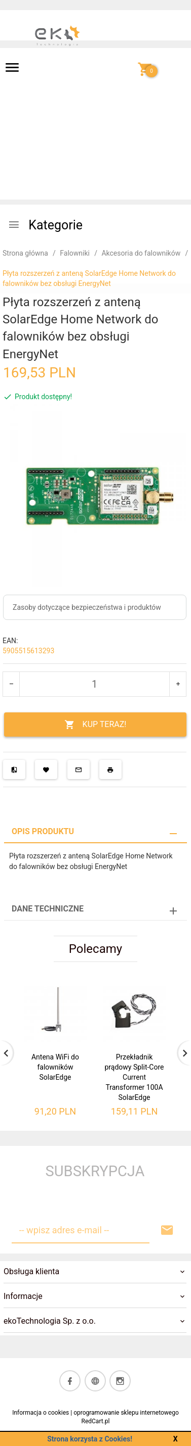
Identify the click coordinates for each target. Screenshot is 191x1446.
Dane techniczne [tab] (48, 908)
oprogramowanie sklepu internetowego (126, 1412)
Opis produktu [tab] (43, 831)
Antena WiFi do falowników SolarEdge (55, 1067)
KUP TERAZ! (95, 724)
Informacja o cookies (40, 1412)
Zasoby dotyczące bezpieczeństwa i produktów (87, 607)
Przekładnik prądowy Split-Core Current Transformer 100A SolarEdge (134, 1077)
